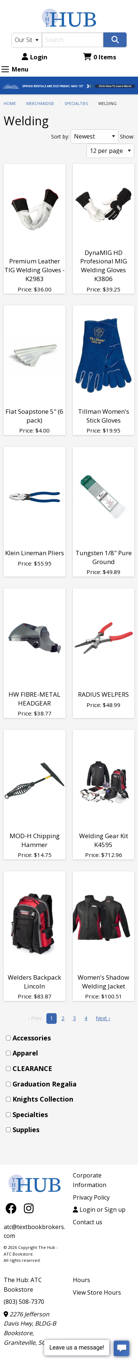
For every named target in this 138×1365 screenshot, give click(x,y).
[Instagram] (28, 1208)
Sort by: (60, 136)
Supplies (26, 1129)
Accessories (32, 1037)
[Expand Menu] (5, 69)
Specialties (76, 103)
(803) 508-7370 (24, 1302)
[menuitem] (71, 1038)
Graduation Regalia (45, 1083)
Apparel (25, 1053)
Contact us (87, 1222)
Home (10, 103)
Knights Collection (43, 1099)
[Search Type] (26, 40)
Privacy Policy (91, 1197)
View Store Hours (97, 1292)
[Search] (73, 39)
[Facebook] (13, 1208)
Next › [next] (103, 1018)
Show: (127, 136)
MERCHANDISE (40, 103)
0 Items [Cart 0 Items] (99, 57)
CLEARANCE (32, 1068)
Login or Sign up (99, 1209)
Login (34, 57)
